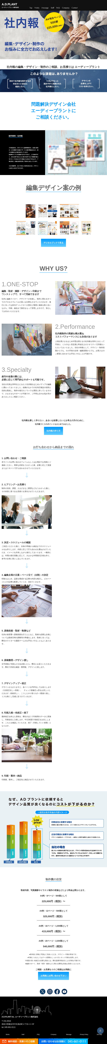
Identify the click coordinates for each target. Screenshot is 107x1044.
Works (36, 8)
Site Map (99, 1034)
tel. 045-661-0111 (8, 1027)
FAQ (38, 1034)
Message (68, 1034)
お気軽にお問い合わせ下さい (53, 976)
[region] (53, 152)
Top (31, 8)
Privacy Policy (84, 1034)
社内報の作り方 (53, 431)
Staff (23, 1034)
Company (53, 1034)
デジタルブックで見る (53, 243)
